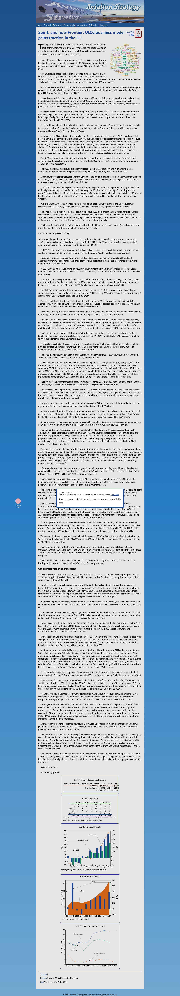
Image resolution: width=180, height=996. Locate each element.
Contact (47, 25)
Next (42, 982)
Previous (43, 978)
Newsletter (82, 25)
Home (39, 25)
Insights (103, 25)
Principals (57, 25)
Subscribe (93, 25)
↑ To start (44, 974)
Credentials (69, 25)
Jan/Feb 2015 (134, 33)
